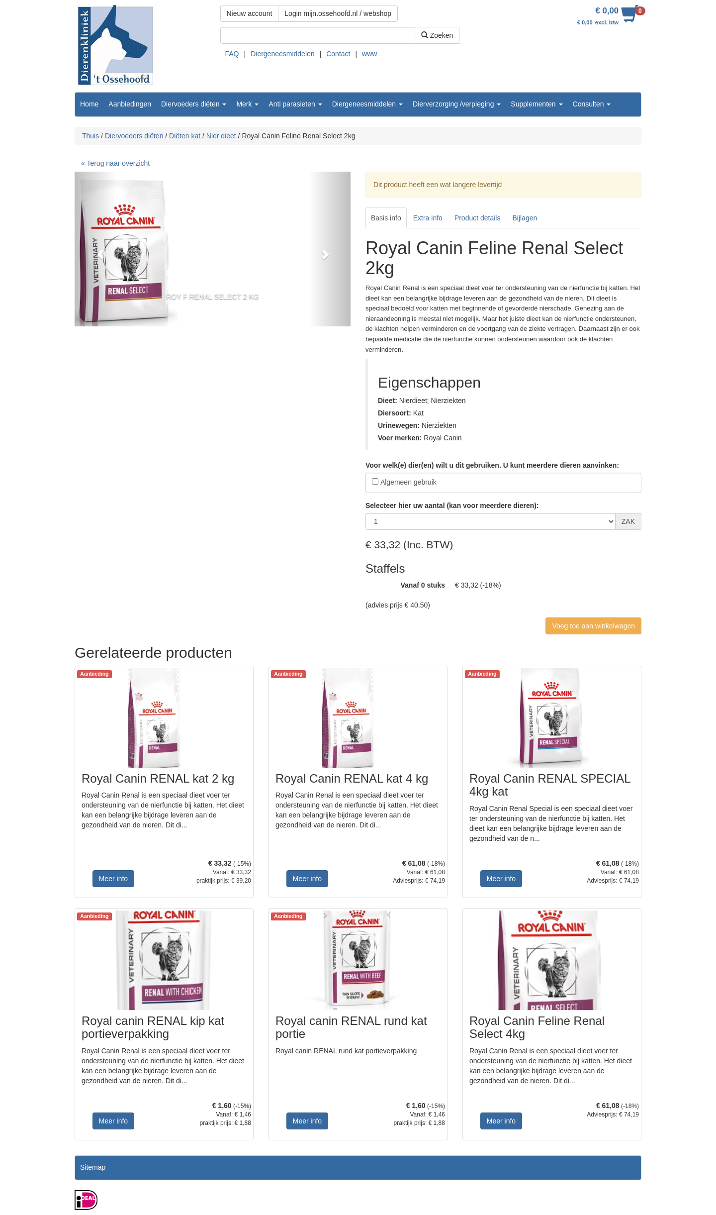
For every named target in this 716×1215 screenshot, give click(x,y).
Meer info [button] (113, 879)
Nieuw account (249, 13)
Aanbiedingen (129, 104)
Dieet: (387, 401)
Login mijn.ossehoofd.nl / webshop (337, 13)
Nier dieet (221, 136)
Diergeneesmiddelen (282, 54)
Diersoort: (394, 413)
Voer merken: (400, 438)
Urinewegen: (399, 425)
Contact (338, 54)
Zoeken (437, 35)
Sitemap (92, 1167)
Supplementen (536, 104)
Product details (477, 218)
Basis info (386, 218)
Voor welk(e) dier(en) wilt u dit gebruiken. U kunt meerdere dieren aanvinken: (492, 465)
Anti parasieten (295, 104)
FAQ (232, 54)
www (369, 54)
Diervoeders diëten (193, 104)
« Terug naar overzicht (115, 163)
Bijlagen (524, 218)
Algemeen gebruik (408, 482)
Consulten (592, 104)
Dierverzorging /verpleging (457, 104)
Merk (247, 104)
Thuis (90, 136)
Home (89, 104)
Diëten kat (184, 136)
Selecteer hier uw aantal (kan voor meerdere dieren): (452, 505)
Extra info (428, 218)
